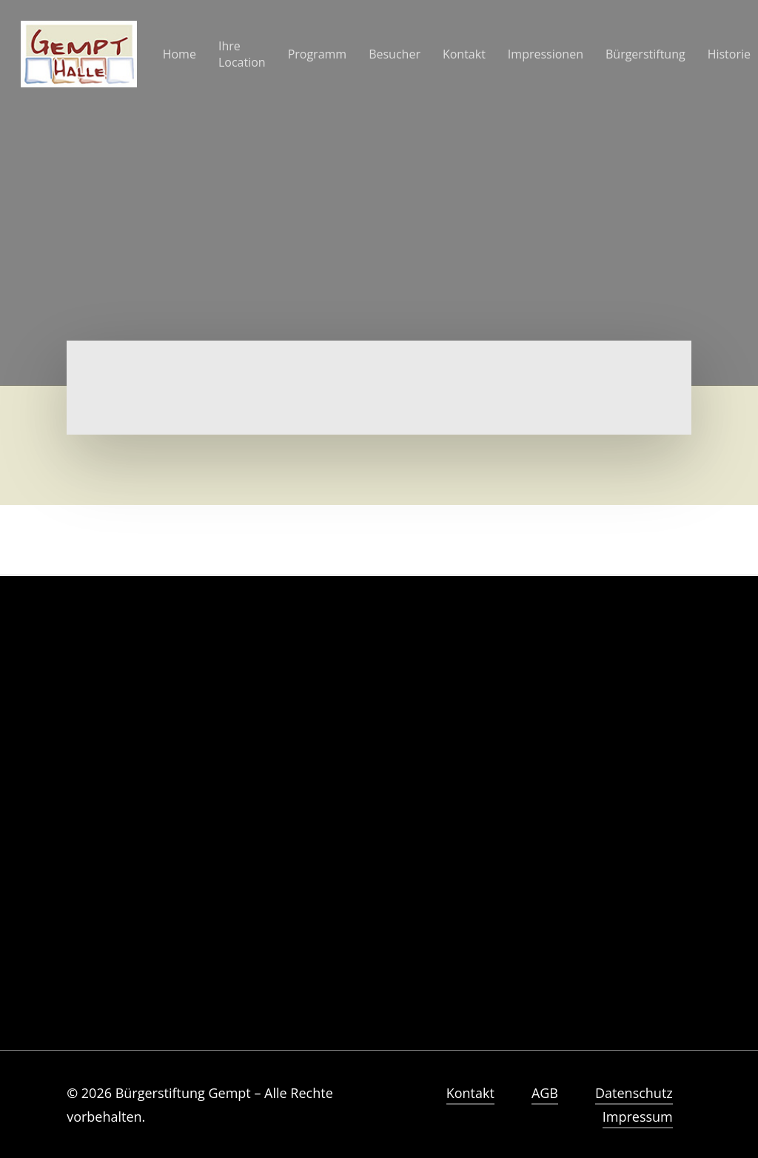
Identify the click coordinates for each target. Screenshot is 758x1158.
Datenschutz (634, 1093)
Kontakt (470, 1093)
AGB (544, 1093)
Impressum (638, 1116)
